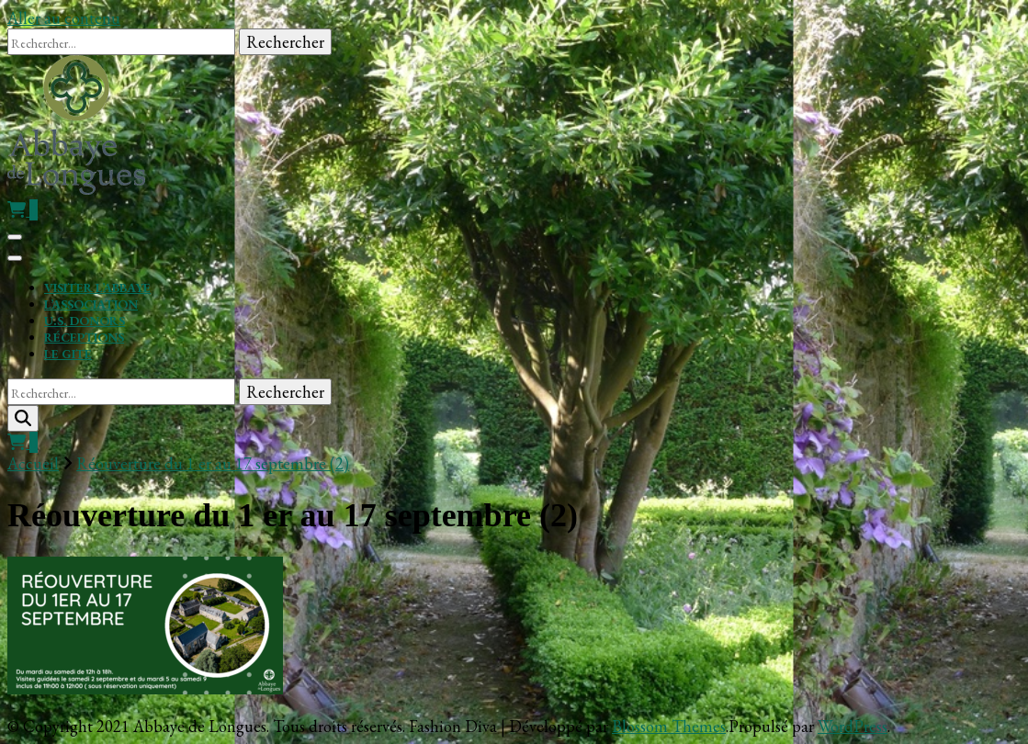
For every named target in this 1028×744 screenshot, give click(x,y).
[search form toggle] (23, 418)
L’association (91, 304)
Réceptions (84, 337)
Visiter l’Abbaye (97, 287)
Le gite (68, 353)
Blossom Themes (669, 726)
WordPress (852, 726)
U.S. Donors (84, 320)
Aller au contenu (63, 17)
